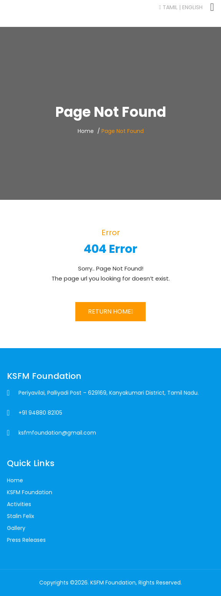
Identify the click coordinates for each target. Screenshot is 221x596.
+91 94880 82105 (40, 413)
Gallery (16, 528)
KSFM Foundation (29, 492)
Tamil (168, 7)
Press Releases (26, 540)
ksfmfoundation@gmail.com (57, 433)
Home (86, 131)
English (192, 7)
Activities (19, 504)
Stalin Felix (20, 516)
